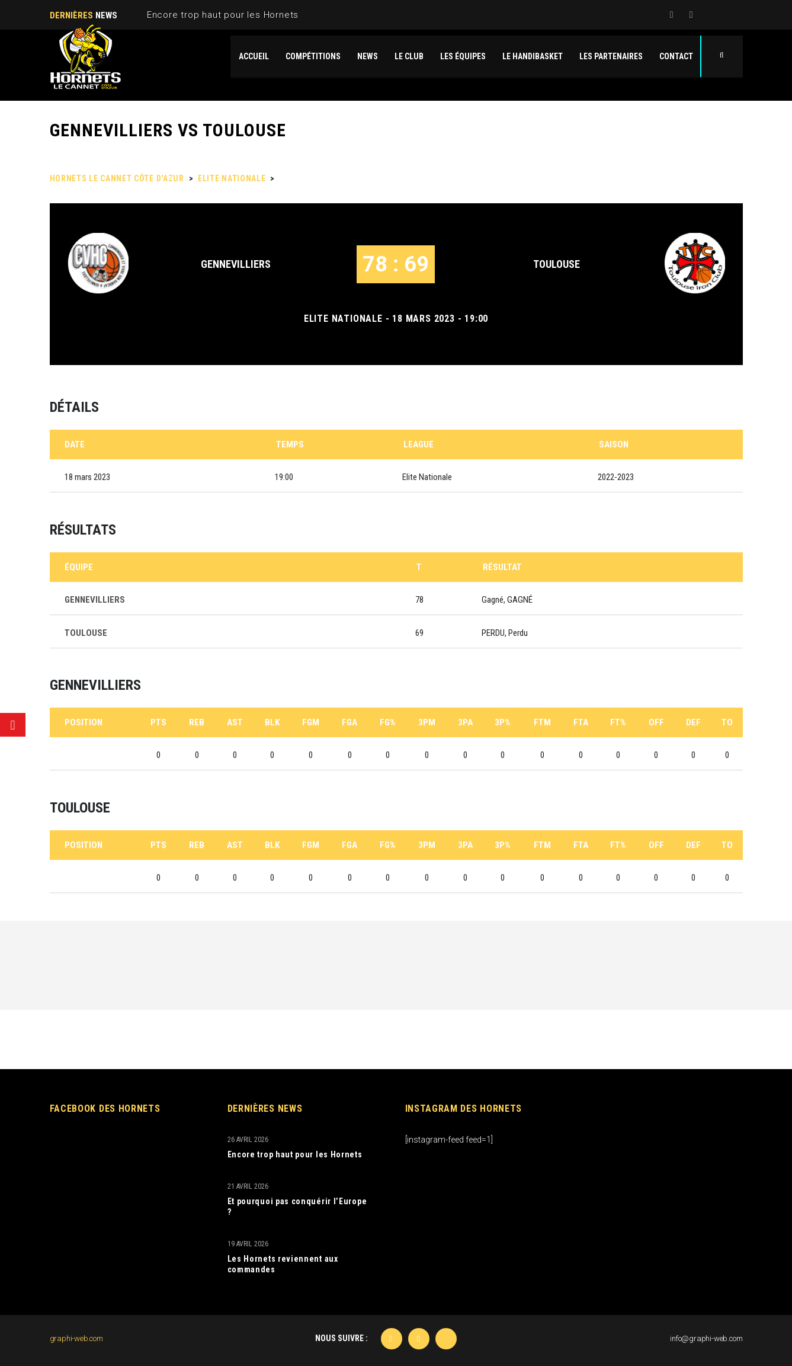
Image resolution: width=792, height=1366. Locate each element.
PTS (158, 722)
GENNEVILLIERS (236, 264)
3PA (465, 722)
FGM (310, 722)
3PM (426, 722)
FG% (388, 722)
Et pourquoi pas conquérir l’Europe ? (297, 1207)
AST (235, 722)
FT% (618, 722)
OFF (656, 722)
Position (83, 722)
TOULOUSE (556, 264)
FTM (542, 722)
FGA (349, 722)
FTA (580, 722)
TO (727, 722)
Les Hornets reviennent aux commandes (282, 1264)
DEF (693, 722)
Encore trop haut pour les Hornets (223, 14)
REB (196, 722)
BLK (272, 722)
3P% (503, 722)
